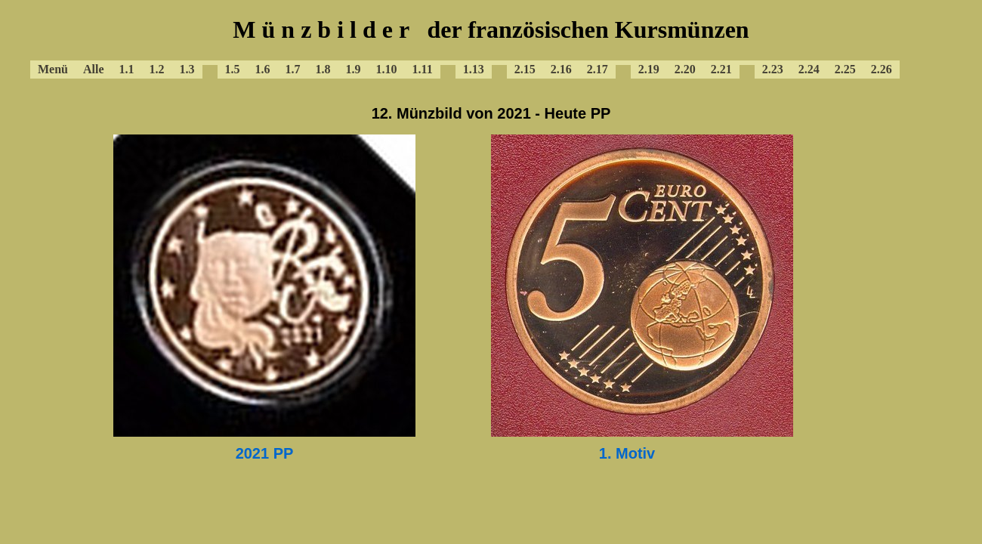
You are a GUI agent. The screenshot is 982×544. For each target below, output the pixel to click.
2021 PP (265, 453)
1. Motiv (627, 453)
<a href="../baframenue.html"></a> (491, 45)
